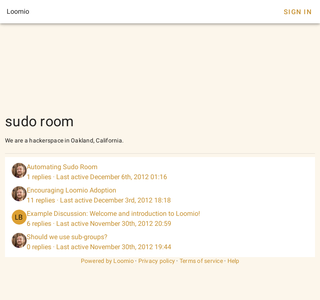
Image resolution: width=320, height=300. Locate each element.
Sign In (298, 12)
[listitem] (160, 172)
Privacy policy (156, 261)
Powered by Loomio (107, 261)
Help (234, 261)
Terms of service (201, 261)
